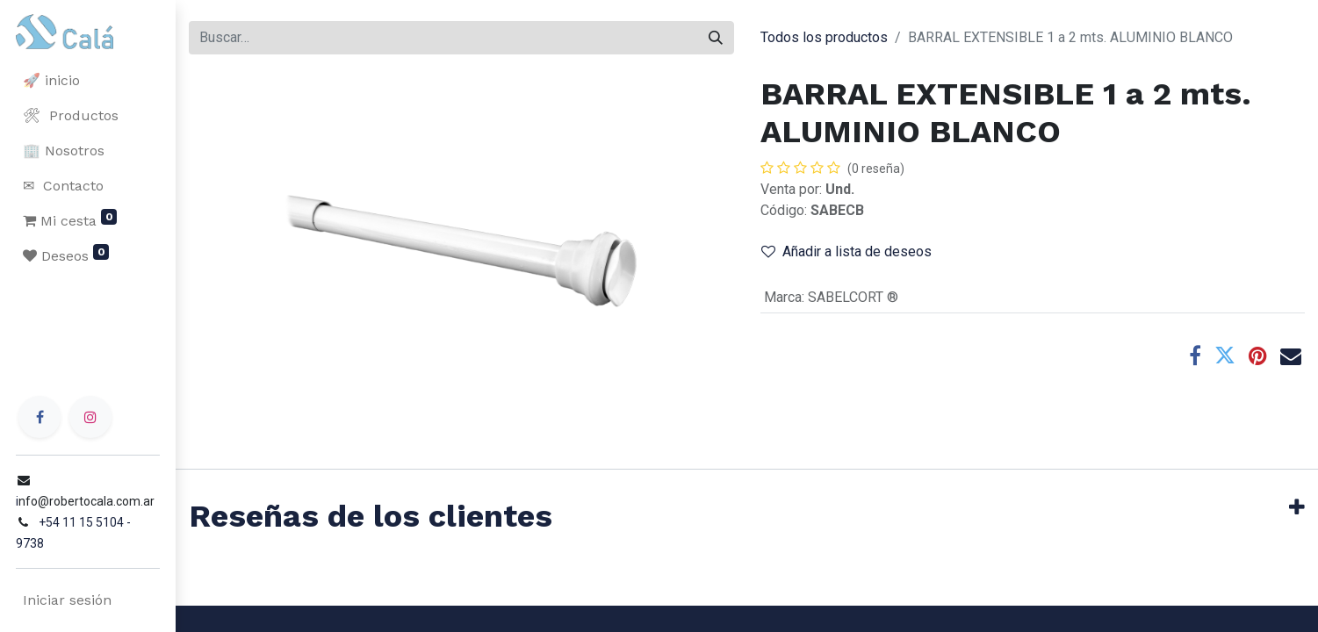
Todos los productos (824, 37)
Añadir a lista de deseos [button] (846, 251)
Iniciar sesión (65, 600)
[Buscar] (715, 37)
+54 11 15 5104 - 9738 (98, 543)
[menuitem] (88, 80)
